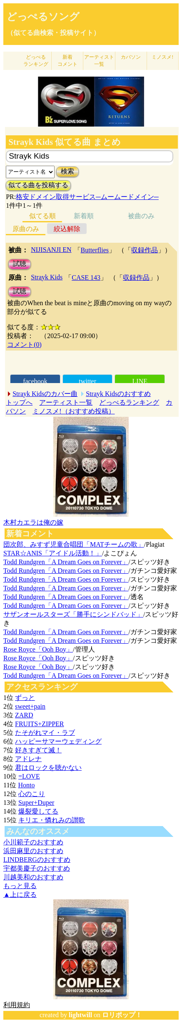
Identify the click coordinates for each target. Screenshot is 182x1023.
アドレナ (28, 758)
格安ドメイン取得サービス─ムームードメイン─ (87, 196)
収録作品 (144, 250)
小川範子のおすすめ (33, 842)
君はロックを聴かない (48, 767)
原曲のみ (25, 228)
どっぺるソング (43, 16)
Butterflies (95, 250)
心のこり (31, 793)
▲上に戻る (20, 894)
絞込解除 (67, 228)
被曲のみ (141, 215)
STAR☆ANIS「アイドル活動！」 (52, 553)
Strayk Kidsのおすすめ (118, 393)
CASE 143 (86, 277)
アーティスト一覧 (65, 402)
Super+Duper (36, 802)
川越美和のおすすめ (33, 877)
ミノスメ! (162, 57)
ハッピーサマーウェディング (58, 741)
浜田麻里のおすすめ (33, 850)
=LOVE (29, 776)
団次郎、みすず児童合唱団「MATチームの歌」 (73, 544)
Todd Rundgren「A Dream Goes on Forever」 (66, 561)
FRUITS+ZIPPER (39, 723)
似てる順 (42, 215)
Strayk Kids (46, 277)
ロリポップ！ (122, 1014)
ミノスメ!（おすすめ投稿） (73, 411)
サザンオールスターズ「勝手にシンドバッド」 (73, 614)
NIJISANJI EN (51, 249)
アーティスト (99, 60)
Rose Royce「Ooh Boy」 (38, 649)
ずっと (25, 697)
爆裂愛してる (38, 811)
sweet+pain (30, 706)
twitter (87, 381)
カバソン (131, 57)
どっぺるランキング (129, 402)
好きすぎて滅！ (38, 750)
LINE (139, 381)
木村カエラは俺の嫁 (33, 522)
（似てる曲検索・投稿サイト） (53, 32)
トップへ (19, 402)
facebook (35, 381)
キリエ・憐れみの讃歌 (51, 820)
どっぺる (35, 60)
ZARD (24, 715)
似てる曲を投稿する (38, 185)
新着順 (84, 215)
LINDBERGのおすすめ (36, 859)
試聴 (19, 263)
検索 (67, 171)
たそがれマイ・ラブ (45, 732)
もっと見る (20, 885)
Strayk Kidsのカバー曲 (44, 393)
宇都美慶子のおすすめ (36, 868)
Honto (26, 785)
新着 (67, 60)
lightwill (80, 1014)
